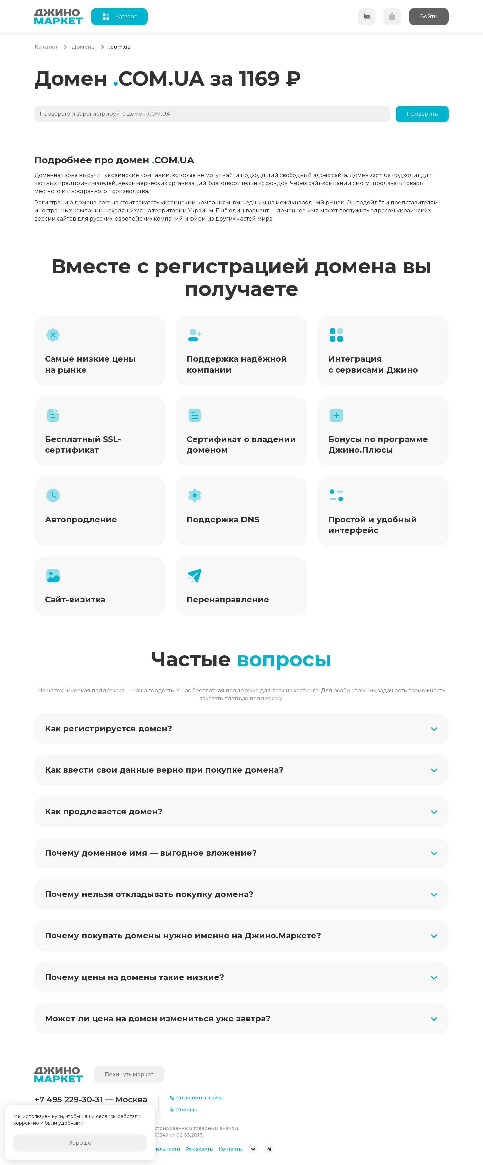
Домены (84, 47)
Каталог (46, 47)
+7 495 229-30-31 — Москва (91, 1099)
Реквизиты (199, 1149)
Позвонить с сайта (196, 1098)
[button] (241, 728)
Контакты (231, 1149)
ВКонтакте (253, 1149)
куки (57, 1116)
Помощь (183, 1110)
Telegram (269, 1149)
